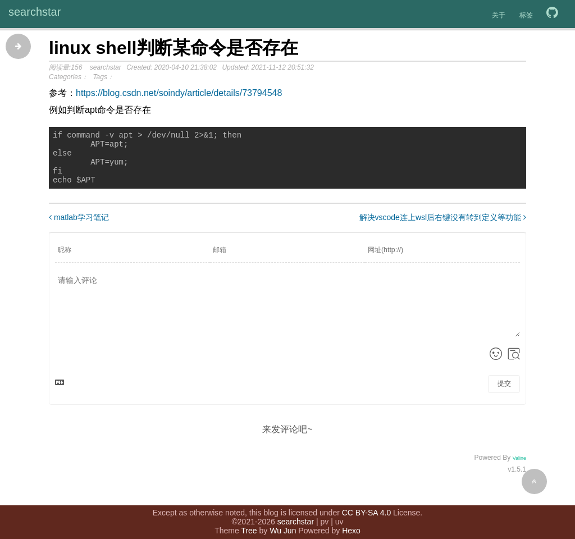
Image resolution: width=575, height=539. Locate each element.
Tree (249, 524)
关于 (498, 15)
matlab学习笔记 (79, 227)
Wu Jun (283, 524)
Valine (519, 468)
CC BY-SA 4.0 (366, 507)
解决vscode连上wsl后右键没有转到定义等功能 (442, 227)
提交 (504, 394)
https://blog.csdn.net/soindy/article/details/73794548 (179, 93)
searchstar (34, 12)
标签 (526, 15)
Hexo (351, 524)
